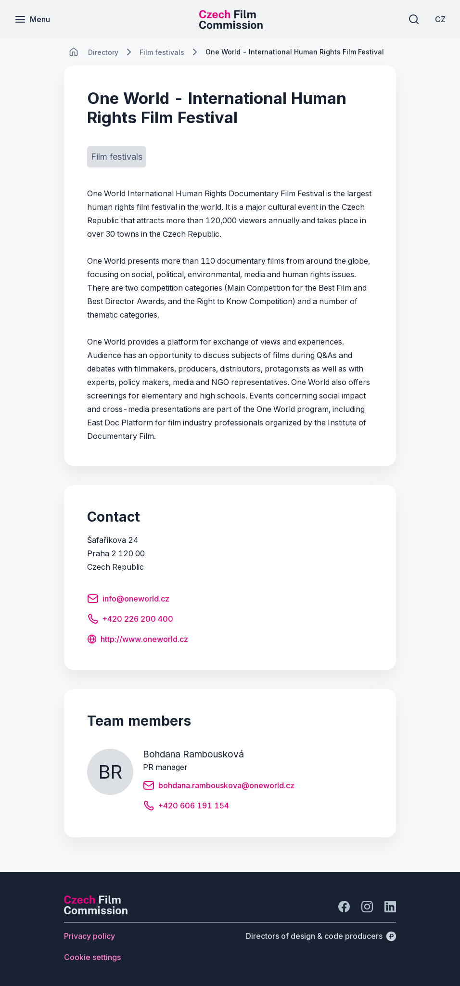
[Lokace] (103, 52)
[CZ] (440, 19)
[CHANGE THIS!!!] (73, 52)
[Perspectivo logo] (96, 911)
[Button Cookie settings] (92, 957)
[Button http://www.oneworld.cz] (137, 640)
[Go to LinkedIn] (390, 906)
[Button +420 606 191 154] (186, 807)
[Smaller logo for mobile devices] (231, 26)
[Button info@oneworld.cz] (128, 600)
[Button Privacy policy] (89, 936)
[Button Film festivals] (116, 157)
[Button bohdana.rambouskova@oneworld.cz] (218, 787)
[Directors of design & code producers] (321, 936)
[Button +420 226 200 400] (130, 620)
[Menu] (32, 19)
